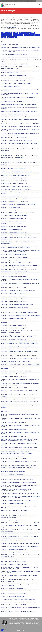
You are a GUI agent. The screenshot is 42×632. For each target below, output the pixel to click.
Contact (33, 1)
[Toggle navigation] (39, 5)
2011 (15, 37)
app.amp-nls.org (11, 27)
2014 (37, 35)
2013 (4, 37)
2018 (15, 35)
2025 (9, 32)
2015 (32, 35)
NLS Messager (21, 629)
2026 (4, 32)
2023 (21, 32)
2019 (9, 35)
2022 (27, 32)
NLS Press (17, 1)
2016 (26, 35)
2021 (32, 32)
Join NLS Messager (25, 1)
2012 (9, 37)
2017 (21, 35)
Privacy (18, 630)
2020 (4, 35)
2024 (15, 32)
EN (38, 1)
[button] (2, 630)
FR (40, 1)
